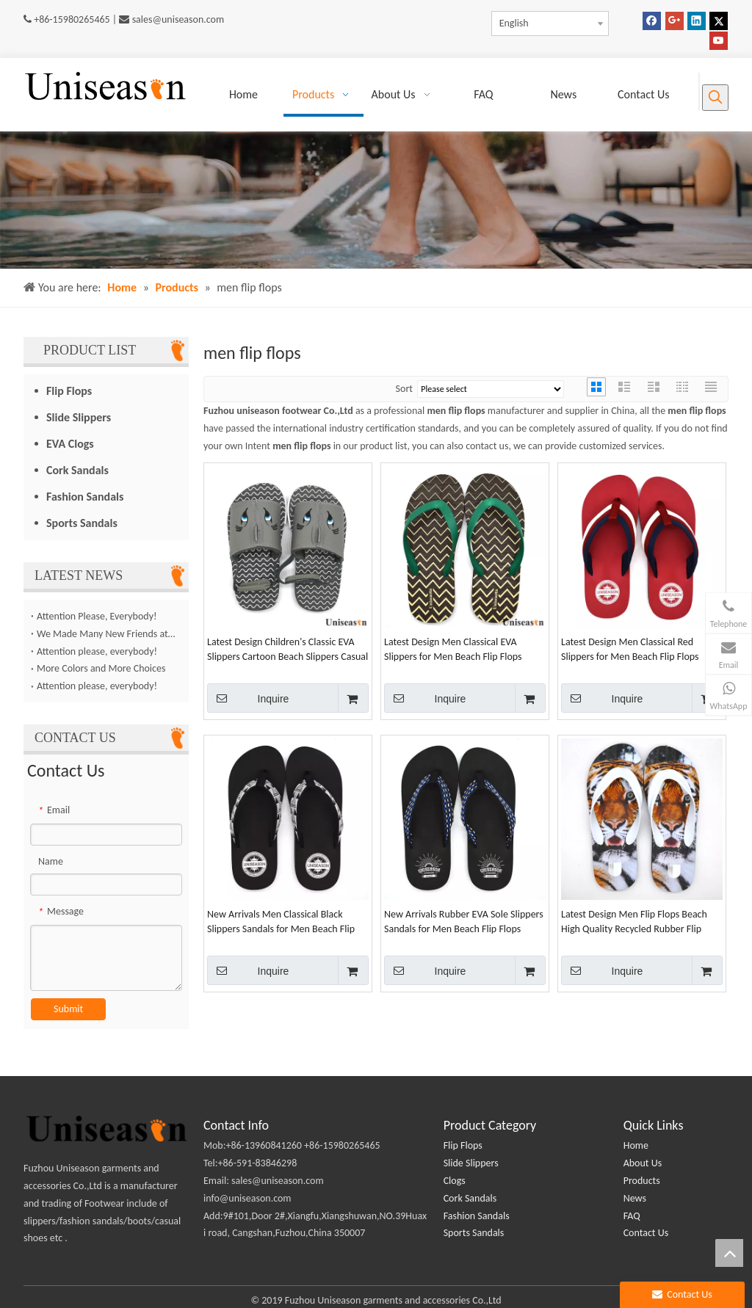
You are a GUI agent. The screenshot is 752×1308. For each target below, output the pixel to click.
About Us (642, 1163)
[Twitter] (718, 21)
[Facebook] (652, 21)
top (729, 1253)
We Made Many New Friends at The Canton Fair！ (106, 634)
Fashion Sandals (84, 497)
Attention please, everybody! (97, 651)
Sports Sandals (82, 523)
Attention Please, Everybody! (97, 616)
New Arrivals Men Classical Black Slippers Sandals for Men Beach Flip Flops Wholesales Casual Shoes (281, 922)
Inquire (248, 698)
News (634, 1198)
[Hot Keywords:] (715, 97)
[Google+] (674, 21)
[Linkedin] (696, 21)
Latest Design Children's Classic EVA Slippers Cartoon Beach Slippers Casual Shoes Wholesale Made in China (287, 650)
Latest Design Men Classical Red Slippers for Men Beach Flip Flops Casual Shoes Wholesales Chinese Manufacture (631, 650)
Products (641, 1180)
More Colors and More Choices (101, 668)
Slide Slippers (78, 417)
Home (635, 1145)
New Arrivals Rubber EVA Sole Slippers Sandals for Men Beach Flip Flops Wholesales (463, 922)
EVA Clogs (70, 444)
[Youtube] (718, 41)
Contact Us (646, 1233)
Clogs (455, 1180)
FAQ (631, 1216)
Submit (68, 1009)
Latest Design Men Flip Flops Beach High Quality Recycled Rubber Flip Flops (634, 922)
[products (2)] (376, 200)
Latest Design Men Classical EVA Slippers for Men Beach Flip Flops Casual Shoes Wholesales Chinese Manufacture (454, 650)
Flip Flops (69, 391)
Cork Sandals (77, 470)
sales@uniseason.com (178, 19)
